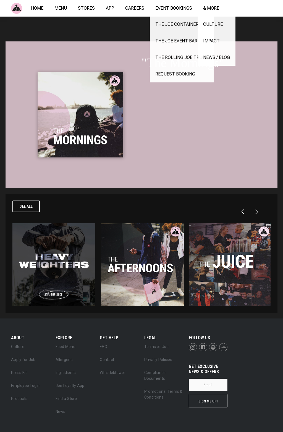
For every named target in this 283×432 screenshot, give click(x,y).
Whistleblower (112, 372)
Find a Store (66, 398)
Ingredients (66, 372)
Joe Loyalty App (70, 385)
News (60, 411)
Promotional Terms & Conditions (163, 394)
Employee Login (25, 385)
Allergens (64, 359)
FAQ (103, 346)
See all (26, 206)
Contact (107, 359)
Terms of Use (156, 346)
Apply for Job (23, 359)
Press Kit (19, 372)
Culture (17, 346)
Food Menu (65, 346)
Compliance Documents (155, 375)
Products (19, 398)
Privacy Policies (158, 359)
